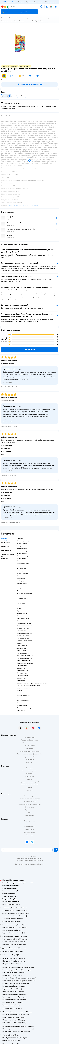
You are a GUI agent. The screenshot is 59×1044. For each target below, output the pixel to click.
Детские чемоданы (22, 675)
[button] (23, 11)
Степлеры (20, 606)
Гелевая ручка (21, 578)
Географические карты (23, 695)
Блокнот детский (22, 566)
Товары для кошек (29, 821)
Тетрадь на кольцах (22, 553)
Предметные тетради (23, 561)
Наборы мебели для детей (25, 663)
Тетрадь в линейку (22, 546)
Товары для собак (29, 826)
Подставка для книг (23, 616)
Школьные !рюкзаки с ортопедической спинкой (32, 683)
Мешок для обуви (22, 673)
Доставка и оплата (29, 737)
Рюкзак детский (21, 680)
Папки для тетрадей (23, 563)
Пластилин (20, 703)
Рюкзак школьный (22, 670)
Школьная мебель (22, 668)
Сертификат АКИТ (29, 757)
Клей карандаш (21, 581)
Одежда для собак (29, 832)
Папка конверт (21, 650)
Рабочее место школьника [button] (5, 547)
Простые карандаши (23, 636)
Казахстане (33, 864)
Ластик (19, 588)
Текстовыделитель (22, 598)
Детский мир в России (22, 864)
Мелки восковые (22, 705)
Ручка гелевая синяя (23, 653)
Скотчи (19, 586)
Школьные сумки (22, 678)
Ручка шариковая (22, 583)
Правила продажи (29, 745)
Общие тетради (21, 568)
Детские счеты (21, 631)
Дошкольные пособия (9, 21)
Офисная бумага (22, 548)
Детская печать (21, 648)
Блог (29, 812)
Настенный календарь (23, 556)
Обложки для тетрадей (24, 541)
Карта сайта (29, 762)
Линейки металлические (24, 640)
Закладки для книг (22, 613)
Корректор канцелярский (24, 593)
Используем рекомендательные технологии (29, 860)
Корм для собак (29, 829)
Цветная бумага (21, 710)
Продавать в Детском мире (29, 740)
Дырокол (19, 596)
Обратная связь (29, 759)
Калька (19, 608)
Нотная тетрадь (21, 558)
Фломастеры (20, 591)
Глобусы (19, 690)
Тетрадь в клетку (22, 543)
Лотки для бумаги (22, 645)
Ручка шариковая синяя (24, 623)
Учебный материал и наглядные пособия (31, 18)
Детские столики (22, 665)
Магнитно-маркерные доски (25, 708)
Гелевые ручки (21, 603)
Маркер (19, 611)
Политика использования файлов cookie (29, 754)
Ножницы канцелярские (24, 626)
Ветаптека (29, 835)
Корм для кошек (29, 824)
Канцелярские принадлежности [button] (6, 543)
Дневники (20, 538)
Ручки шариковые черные (25, 655)
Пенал (18, 576)
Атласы (19, 693)
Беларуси (41, 864)
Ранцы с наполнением (23, 688)
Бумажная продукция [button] (4, 539)
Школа (11, 18)
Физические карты (22, 698)
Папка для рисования (23, 660)
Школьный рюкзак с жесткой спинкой (28, 685)
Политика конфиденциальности (30, 751)
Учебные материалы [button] (7, 554)
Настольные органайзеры (24, 621)
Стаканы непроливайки (24, 713)
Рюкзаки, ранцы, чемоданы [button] (6, 551)
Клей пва (19, 643)
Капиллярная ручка (22, 601)
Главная (3, 18)
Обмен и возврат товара (29, 743)
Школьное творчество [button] (4, 557)
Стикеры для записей (23, 638)
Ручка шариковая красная (24, 658)
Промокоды (29, 748)
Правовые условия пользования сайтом (29, 858)
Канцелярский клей (23, 628)
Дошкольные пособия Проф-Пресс (31, 21)
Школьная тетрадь (22, 551)
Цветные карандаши (23, 618)
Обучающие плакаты (23, 700)
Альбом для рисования (24, 571)
